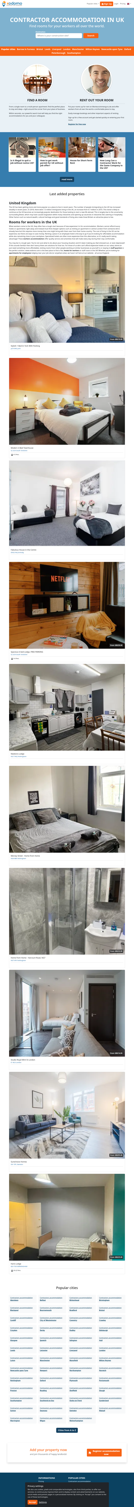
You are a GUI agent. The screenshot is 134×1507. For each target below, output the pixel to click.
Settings (43, 1502)
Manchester (78, 49)
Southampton (74, 53)
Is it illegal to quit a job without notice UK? (22, 161)
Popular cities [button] (92, 4)
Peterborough (58, 53)
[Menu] (129, 4)
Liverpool (56, 49)
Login (116, 4)
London (66, 49)
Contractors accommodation (21, 1299)
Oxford (127, 49)
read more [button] (67, 179)
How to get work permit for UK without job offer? (51, 163)
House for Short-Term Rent (81, 161)
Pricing (122, 4)
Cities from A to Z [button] (67, 1430)
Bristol (39, 49)
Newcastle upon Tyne (111, 49)
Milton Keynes (93, 49)
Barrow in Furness (26, 49)
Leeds (47, 49)
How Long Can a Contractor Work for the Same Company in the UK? (111, 164)
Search (90, 35)
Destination (40, 32)
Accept (32, 1502)
